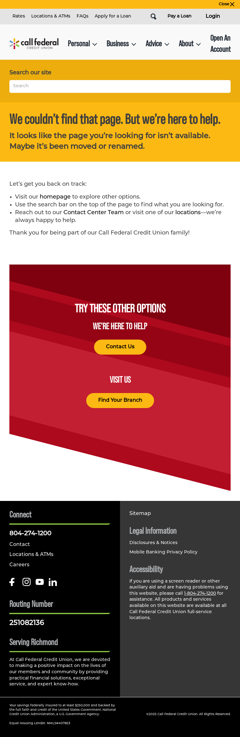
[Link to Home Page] (33, 44)
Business (121, 43)
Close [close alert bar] (226, 4)
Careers (19, 565)
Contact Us (120, 347)
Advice (157, 43)
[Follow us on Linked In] (53, 584)
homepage (55, 197)
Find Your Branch (120, 400)
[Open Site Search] (153, 16)
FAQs (82, 16)
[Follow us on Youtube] (40, 584)
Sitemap (140, 513)
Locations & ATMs (50, 16)
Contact (19, 544)
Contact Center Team (93, 213)
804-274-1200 (30, 534)
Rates (18, 16)
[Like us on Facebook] (13, 584)
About (190, 43)
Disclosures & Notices (153, 543)
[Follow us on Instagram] (26, 584)
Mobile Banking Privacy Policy (163, 552)
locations (188, 213)
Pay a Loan (180, 16)
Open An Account (220, 43)
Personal (82, 43)
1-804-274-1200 (200, 593)
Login (213, 16)
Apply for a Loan (113, 16)
